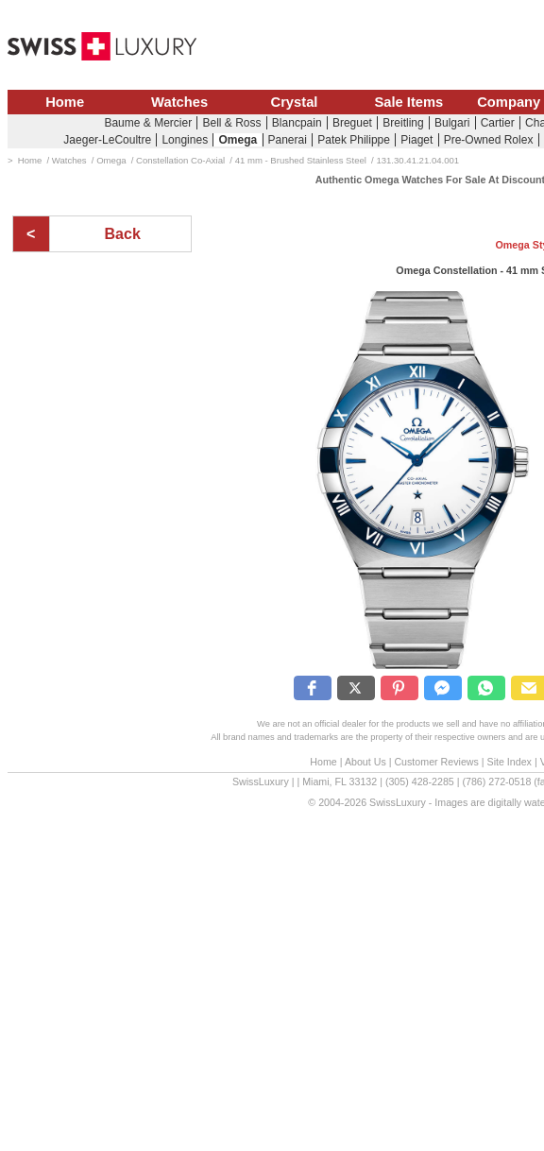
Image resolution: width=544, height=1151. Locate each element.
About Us (365, 761)
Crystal (294, 102)
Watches (179, 102)
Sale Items (408, 102)
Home (64, 102)
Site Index (509, 761)
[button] (313, 688)
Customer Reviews (436, 761)
